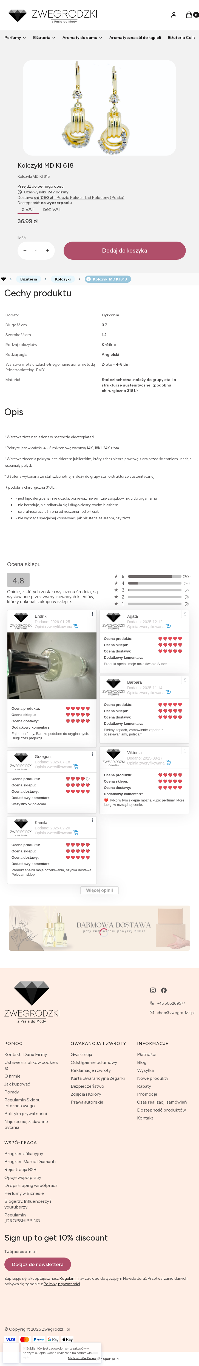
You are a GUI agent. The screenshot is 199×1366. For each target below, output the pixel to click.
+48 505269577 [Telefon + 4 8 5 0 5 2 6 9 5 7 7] (171, 1003)
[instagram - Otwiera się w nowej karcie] (153, 990)
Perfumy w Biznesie (24, 1193)
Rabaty (144, 1086)
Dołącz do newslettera (38, 1264)
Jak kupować (17, 1084)
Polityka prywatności (25, 1113)
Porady (11, 1092)
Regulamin (69, 1278)
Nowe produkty (152, 1078)
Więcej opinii (99, 890)
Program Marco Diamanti (30, 1161)
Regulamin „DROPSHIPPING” (22, 1217)
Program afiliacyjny (23, 1153)
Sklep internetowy (93, 1359)
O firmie (12, 1076)
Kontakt (145, 1118)
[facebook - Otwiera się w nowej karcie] (164, 990)
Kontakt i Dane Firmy (25, 1054)
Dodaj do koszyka (124, 250)
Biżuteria (28, 279)
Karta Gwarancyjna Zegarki (98, 1078)
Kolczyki (63, 279)
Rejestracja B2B (20, 1169)
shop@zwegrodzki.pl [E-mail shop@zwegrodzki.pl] (176, 1012)
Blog (141, 1062)
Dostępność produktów (161, 1110)
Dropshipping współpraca (31, 1185)
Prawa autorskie (87, 1102)
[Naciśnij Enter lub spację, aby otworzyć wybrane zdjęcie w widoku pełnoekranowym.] (99, 108)
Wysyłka (145, 1070)
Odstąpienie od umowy (94, 1062)
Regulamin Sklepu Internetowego (22, 1102)
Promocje (147, 1094)
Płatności (146, 1054)
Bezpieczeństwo (87, 1086)
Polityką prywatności (62, 1284)
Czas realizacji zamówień (162, 1102)
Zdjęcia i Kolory (86, 1094)
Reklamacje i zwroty (91, 1070)
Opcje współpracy (22, 1177)
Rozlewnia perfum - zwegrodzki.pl (3, 279)
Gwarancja (81, 1054)
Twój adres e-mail (20, 1251)
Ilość (21, 237)
